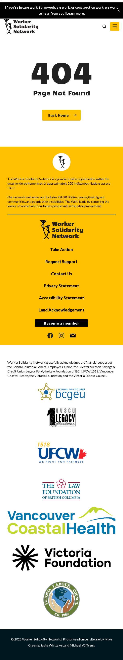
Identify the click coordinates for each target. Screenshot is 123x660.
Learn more (75, 13)
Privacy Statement (61, 285)
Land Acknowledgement (61, 309)
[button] (114, 26)
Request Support (61, 261)
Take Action (61, 249)
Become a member (61, 323)
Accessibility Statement (61, 297)
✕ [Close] (118, 10)
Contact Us (61, 273)
